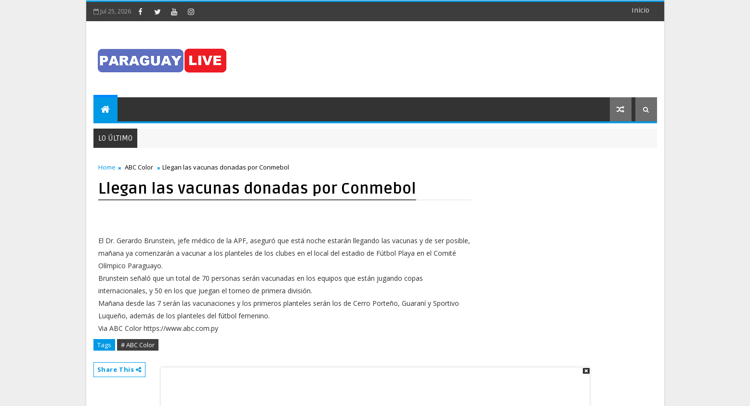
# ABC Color (138, 345)
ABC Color (139, 167)
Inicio (640, 10)
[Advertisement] (372, 381)
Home (107, 167)
